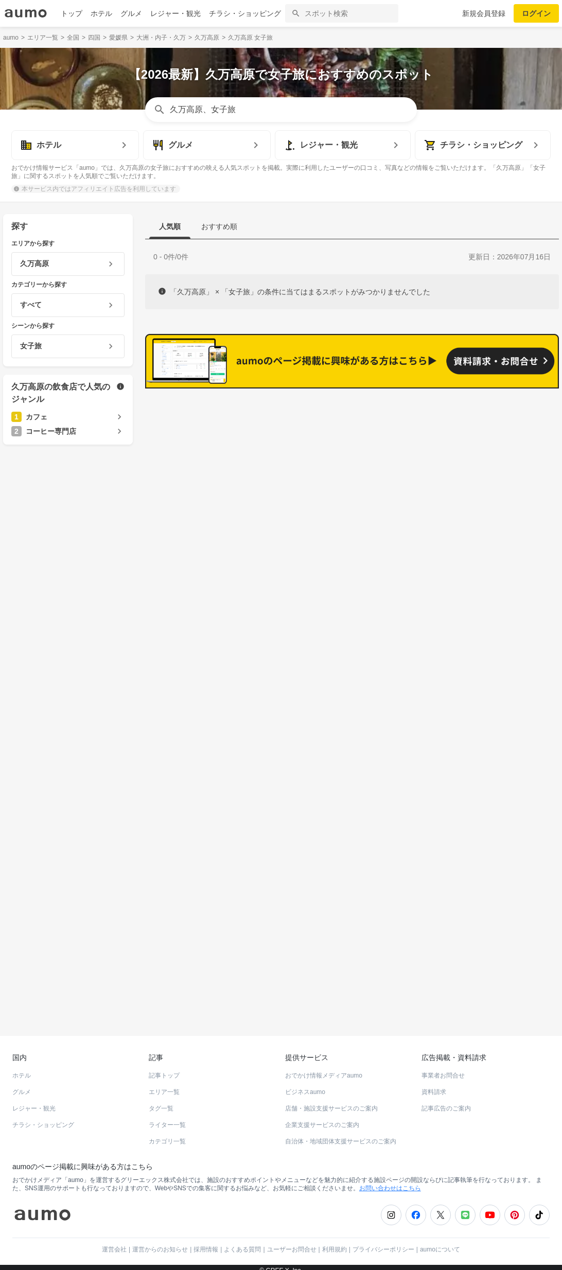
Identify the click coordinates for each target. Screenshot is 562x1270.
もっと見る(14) (509, 627)
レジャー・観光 (175, 13)
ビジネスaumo (305, 1085)
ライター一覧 (167, 1118)
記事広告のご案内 (446, 1101)
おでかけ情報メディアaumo (323, 1068)
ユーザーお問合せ (292, 1242)
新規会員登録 (483, 13)
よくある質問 (242, 1242)
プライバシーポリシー (383, 1242)
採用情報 (206, 1242)
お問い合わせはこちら (390, 1181)
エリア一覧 (164, 1085)
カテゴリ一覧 (167, 1134)
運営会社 (114, 1242)
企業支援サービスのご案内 (322, 1118)
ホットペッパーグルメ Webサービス (88, 991)
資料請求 (433, 1085)
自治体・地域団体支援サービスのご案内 (340, 1134)
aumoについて (440, 1242)
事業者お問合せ (443, 1068)
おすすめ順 (219, 226)
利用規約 (334, 1242)
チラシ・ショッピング (245, 13)
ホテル (101, 13)
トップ (71, 13)
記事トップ (164, 1068)
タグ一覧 (161, 1101)
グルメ (131, 13)
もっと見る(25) (509, 467)
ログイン (536, 13)
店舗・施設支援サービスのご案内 (331, 1101)
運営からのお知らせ (160, 1242)
